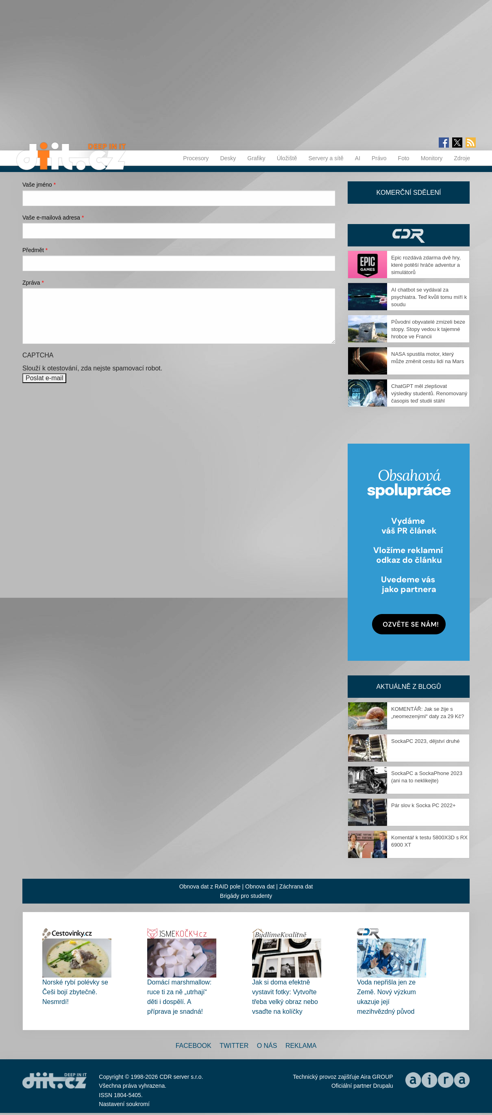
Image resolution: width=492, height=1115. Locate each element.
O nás (267, 1045)
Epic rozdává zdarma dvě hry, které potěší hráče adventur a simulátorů (426, 265)
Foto (403, 158)
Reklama (300, 1045)
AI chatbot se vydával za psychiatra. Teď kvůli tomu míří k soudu (429, 297)
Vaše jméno (39, 184)
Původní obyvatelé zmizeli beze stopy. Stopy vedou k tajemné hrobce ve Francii (428, 329)
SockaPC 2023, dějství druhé (425, 741)
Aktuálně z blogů (408, 686)
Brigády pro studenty (246, 896)
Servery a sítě (325, 158)
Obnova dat (259, 886)
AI (357, 158)
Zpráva (33, 282)
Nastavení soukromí (124, 1104)
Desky (228, 158)
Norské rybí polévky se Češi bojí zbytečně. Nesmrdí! (75, 992)
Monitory (432, 158)
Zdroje (462, 158)
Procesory (196, 158)
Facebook (193, 1045)
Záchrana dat (296, 886)
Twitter (234, 1045)
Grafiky (256, 158)
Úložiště (287, 158)
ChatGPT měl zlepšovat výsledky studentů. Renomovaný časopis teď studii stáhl (429, 393)
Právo (379, 158)
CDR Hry (409, 235)
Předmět (35, 250)
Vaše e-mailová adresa (53, 217)
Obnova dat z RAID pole (210, 886)
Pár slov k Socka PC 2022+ (423, 805)
